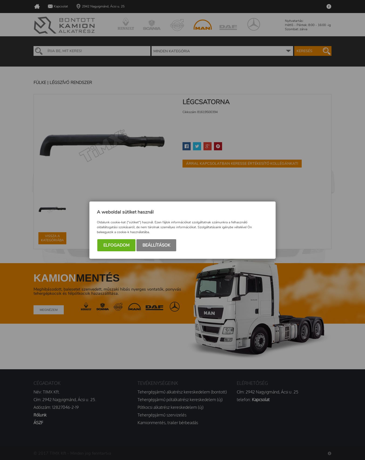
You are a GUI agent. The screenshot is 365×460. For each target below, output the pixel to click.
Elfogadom (116, 245)
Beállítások (156, 245)
